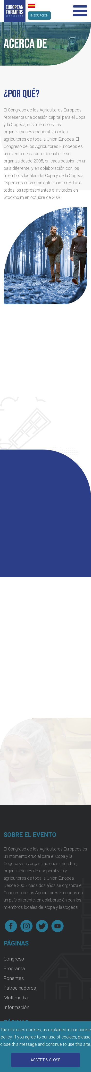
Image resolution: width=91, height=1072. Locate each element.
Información (16, 1007)
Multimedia (16, 998)
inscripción (39, 15)
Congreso (14, 959)
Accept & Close (45, 1060)
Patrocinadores (20, 988)
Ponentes (14, 978)
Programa (14, 968)
